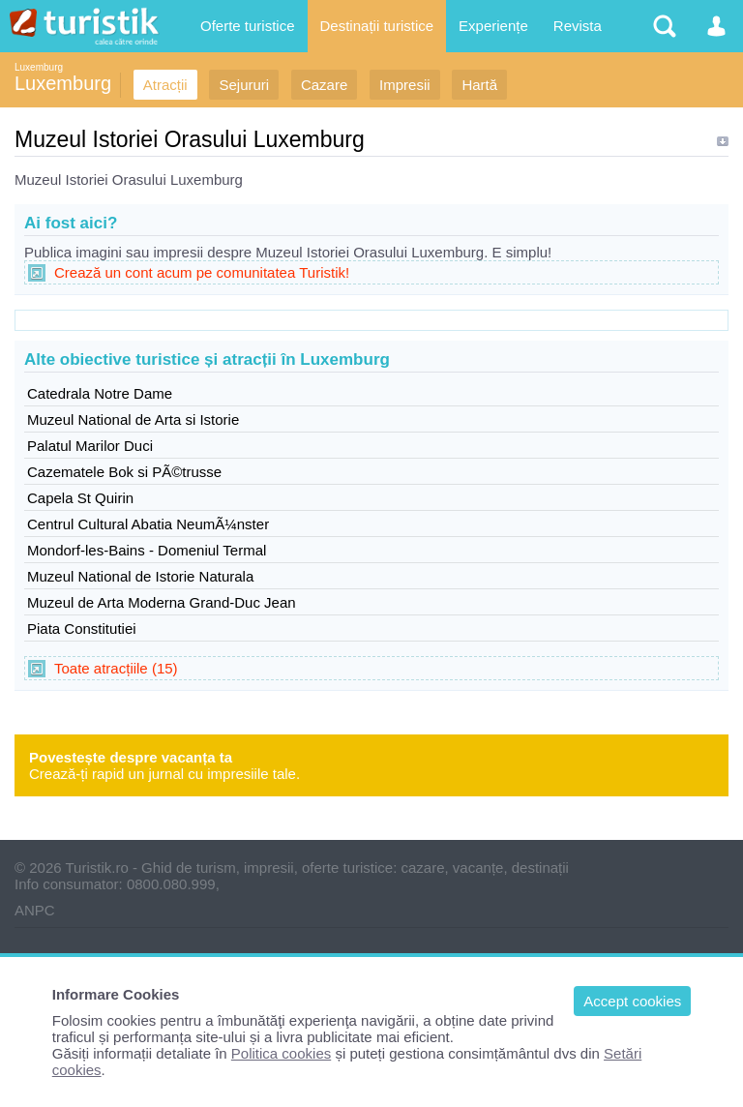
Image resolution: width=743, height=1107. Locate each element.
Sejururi (244, 84)
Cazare (324, 84)
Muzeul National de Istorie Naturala (140, 576)
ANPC (35, 910)
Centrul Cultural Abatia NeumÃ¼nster (148, 524)
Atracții (165, 84)
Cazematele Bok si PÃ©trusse (124, 472)
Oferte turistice (247, 25)
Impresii (405, 84)
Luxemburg (39, 67)
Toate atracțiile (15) (116, 668)
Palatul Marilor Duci (90, 445)
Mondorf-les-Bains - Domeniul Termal (146, 550)
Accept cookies (632, 1001)
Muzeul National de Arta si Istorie (133, 419)
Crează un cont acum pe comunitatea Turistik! (201, 272)
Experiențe (493, 25)
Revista (577, 25)
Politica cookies (281, 1053)
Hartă (479, 84)
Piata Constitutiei (81, 628)
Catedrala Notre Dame (99, 393)
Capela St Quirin (80, 498)
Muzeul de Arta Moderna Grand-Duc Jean (161, 602)
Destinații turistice (377, 25)
